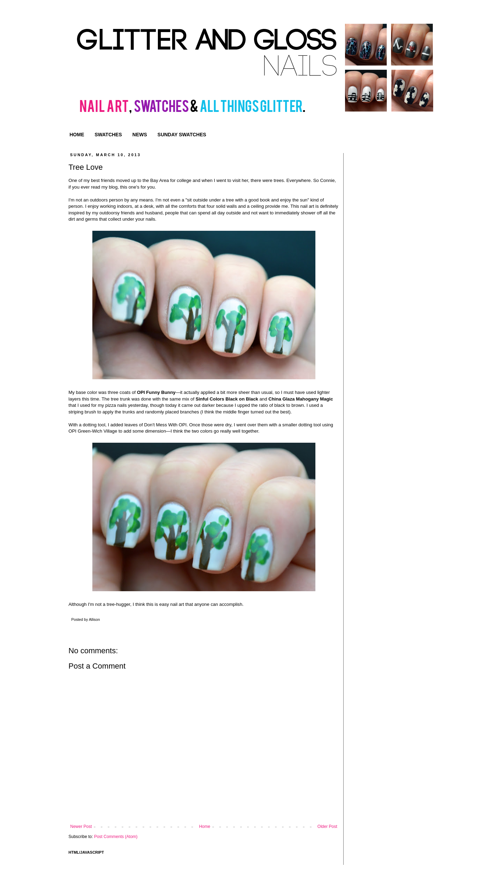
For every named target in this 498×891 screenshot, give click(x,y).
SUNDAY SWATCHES (182, 134)
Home (204, 826)
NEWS (139, 134)
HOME (77, 134)
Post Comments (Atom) (116, 836)
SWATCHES (108, 134)
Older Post (327, 826)
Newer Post (81, 826)
